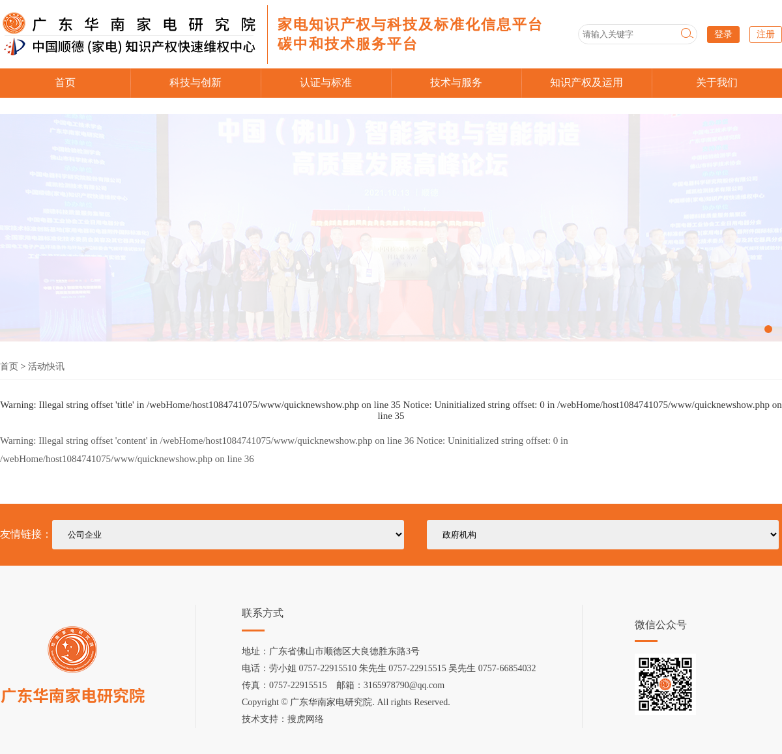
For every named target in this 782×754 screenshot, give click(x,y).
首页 (65, 82)
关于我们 (717, 82)
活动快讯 (46, 366)
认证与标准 (326, 82)
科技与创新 (195, 82)
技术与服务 (456, 82)
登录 (723, 34)
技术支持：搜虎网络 (283, 719)
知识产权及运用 (586, 82)
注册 (766, 34)
